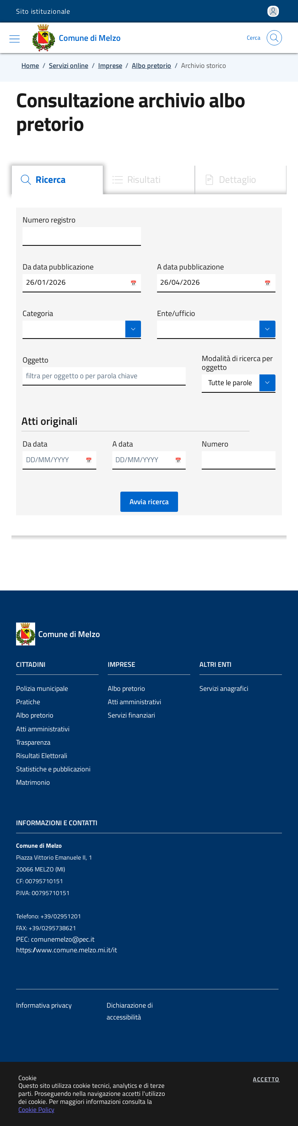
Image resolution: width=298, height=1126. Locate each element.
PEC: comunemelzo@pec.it (55, 939)
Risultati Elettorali (41, 755)
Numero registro (49, 220)
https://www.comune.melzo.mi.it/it (66, 950)
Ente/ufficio (176, 313)
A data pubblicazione (190, 267)
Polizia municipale (42, 688)
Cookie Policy (36, 1109)
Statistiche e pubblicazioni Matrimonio (53, 775)
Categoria (38, 313)
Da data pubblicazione (58, 267)
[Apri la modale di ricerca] (274, 37)
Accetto (266, 1079)
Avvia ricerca (149, 501)
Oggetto (36, 360)
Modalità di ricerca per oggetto (237, 362)
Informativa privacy (44, 1005)
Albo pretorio (34, 715)
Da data (35, 444)
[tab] (57, 180)
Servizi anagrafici (223, 688)
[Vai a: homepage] (79, 38)
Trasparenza (33, 742)
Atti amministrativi (43, 729)
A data (122, 444)
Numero (215, 444)
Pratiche (28, 702)
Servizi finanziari (131, 715)
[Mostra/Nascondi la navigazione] (14, 39)
